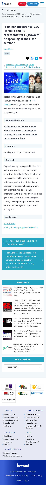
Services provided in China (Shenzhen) (34, 427)
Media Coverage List (32, 442)
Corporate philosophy (11, 417)
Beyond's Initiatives (13, 449)
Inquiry (22, 4)
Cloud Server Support (33, 414)
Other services (8, 442)
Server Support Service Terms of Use (24, 472)
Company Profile (9, 414)
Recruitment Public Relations (27, 67)
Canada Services (31, 423)
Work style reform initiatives (12, 456)
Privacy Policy (37, 475)
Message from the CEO (10, 420)
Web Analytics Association (17, 64)
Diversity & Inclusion (10, 453)
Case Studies (10, 432)
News (29, 432)
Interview (6, 445)
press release (30, 439)
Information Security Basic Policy (17, 475)
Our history (7, 426)
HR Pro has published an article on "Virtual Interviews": (21, 242)
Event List (29, 445)
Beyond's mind (8, 423)
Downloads (33, 4)
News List (29, 436)
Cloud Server (7, 436)
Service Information (35, 410)
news (7, 53)
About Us (8, 410)
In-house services (31, 420)
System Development (33, 417)
